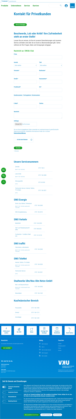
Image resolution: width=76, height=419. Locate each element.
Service (27, 6)
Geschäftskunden (12, 1)
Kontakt (59, 343)
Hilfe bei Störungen (20, 24)
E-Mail (16, 103)
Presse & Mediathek (57, 330)
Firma (15, 54)
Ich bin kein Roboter (22, 139)
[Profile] (66, 5)
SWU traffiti (3, 369)
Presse (59, 348)
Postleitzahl (17, 87)
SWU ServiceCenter (5, 364)
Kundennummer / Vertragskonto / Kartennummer (27, 95)
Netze (31, 330)
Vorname (16, 70)
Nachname (42, 70)
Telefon (41, 103)
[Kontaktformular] (3, 170)
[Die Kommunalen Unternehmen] (66, 364)
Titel (40, 62)
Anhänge (16, 121)
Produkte (4, 6)
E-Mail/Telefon (69, 330)
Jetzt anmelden (6, 348)
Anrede (16, 62)
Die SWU (19, 330)
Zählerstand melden (6, 330)
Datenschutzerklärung (20, 133)
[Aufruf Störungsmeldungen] (3, 182)
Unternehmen (16, 6)
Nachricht (16, 111)
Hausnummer (43, 78)
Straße (16, 78)
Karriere (36, 6)
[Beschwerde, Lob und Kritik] (3, 176)
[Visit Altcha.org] (31, 140)
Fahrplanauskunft (61, 345)
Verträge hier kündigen (44, 330)
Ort (40, 87)
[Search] (55, 5)
